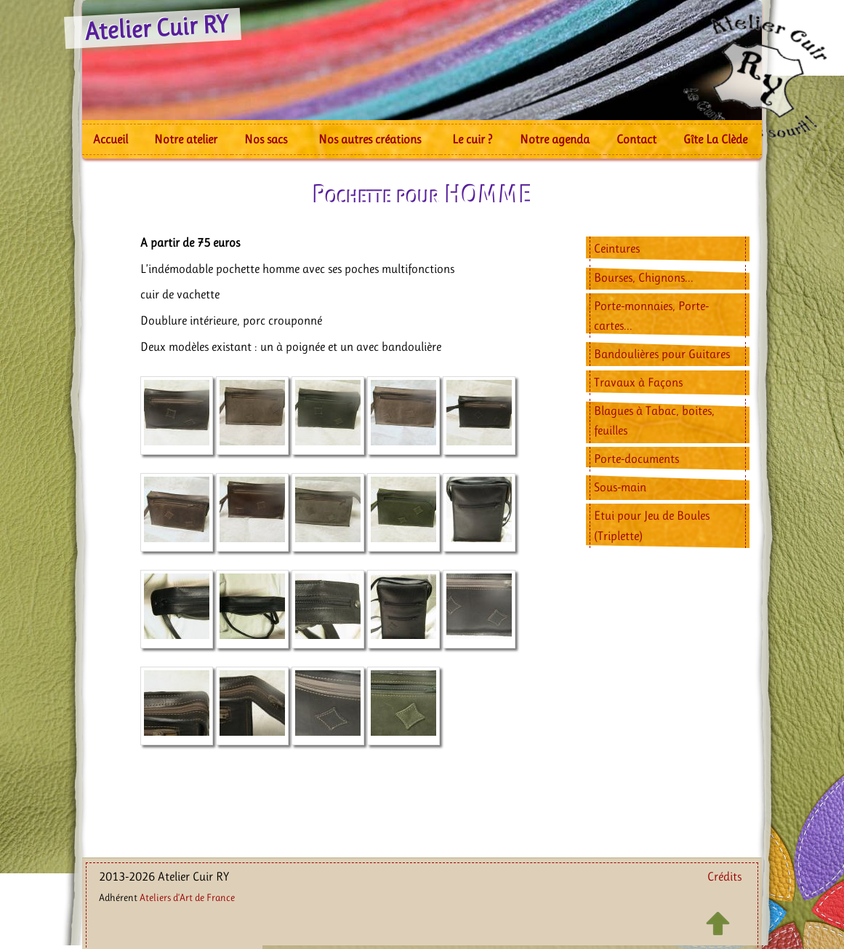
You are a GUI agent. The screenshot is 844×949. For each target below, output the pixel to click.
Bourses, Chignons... (644, 277)
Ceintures (617, 248)
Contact (636, 139)
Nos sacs (265, 139)
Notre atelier (185, 139)
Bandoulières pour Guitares (662, 353)
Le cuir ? (472, 139)
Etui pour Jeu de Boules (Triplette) (652, 525)
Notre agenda (555, 139)
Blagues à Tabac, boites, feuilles (654, 420)
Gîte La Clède (715, 139)
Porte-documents (636, 458)
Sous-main (620, 487)
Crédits (724, 876)
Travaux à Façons (638, 382)
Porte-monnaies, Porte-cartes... (651, 315)
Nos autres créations (369, 139)
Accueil (110, 139)
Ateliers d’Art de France (187, 897)
